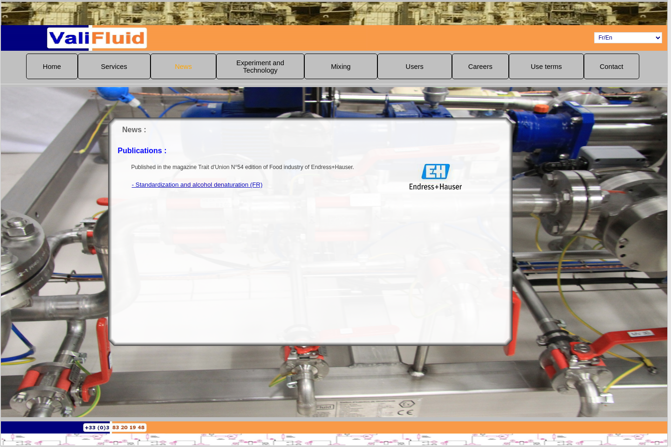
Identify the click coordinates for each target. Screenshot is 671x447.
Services (114, 66)
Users (415, 66)
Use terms (546, 66)
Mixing (340, 66)
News (183, 66)
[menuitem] (51, 66)
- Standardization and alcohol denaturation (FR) (229, 184)
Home (52, 66)
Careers (480, 66)
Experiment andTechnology (260, 66)
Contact (611, 66)
